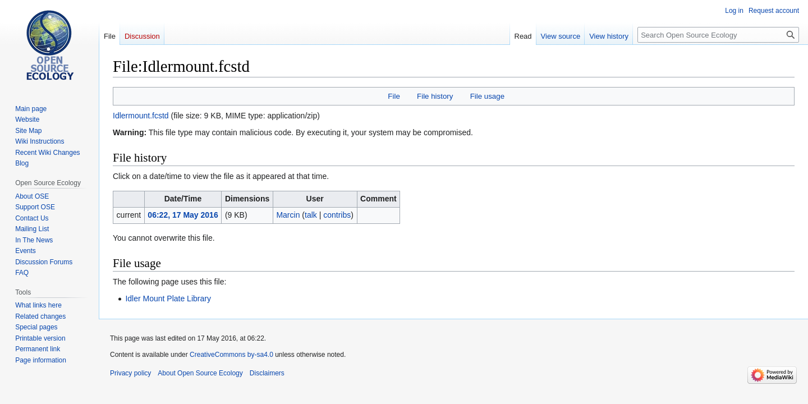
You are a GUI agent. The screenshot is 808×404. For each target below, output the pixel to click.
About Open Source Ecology (200, 373)
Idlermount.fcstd (141, 115)
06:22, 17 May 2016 (183, 214)
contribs (337, 214)
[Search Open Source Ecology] (718, 35)
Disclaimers (267, 373)
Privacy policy (130, 373)
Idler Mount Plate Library (168, 298)
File (394, 96)
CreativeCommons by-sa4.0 (231, 355)
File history (435, 96)
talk (311, 214)
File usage (487, 96)
